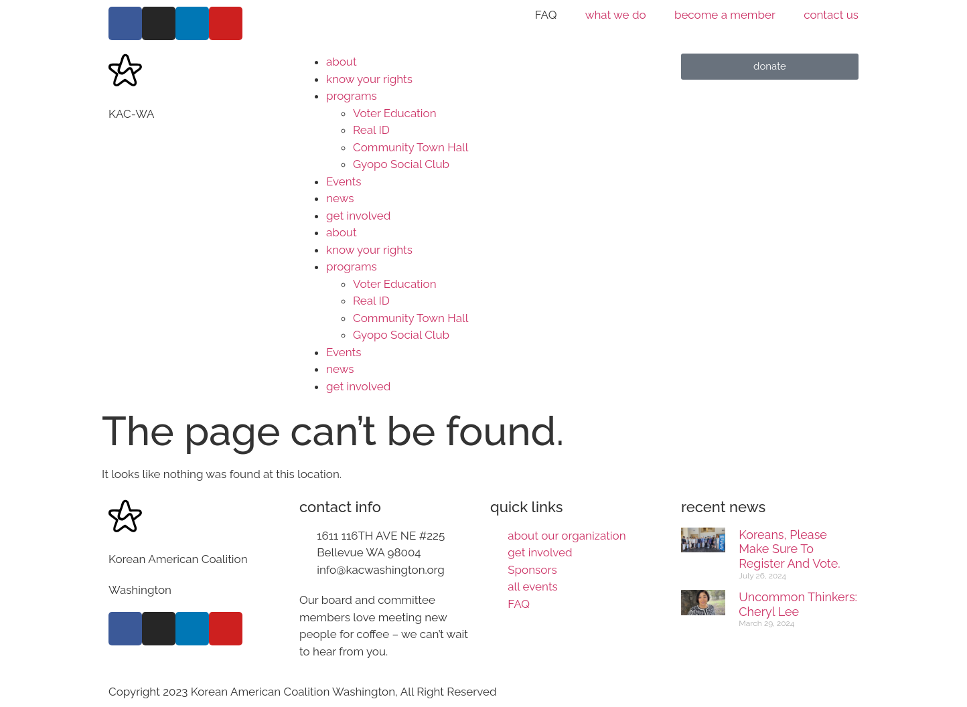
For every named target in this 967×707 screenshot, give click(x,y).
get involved (358, 215)
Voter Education (395, 113)
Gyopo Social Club (401, 164)
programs (351, 95)
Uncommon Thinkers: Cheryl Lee (798, 604)
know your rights (369, 79)
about (341, 61)
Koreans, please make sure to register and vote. (789, 549)
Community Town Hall (410, 147)
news (340, 198)
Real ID (371, 130)
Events (343, 181)
